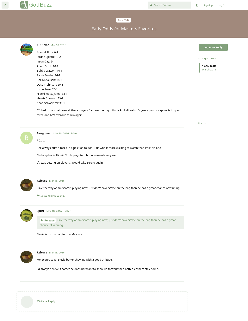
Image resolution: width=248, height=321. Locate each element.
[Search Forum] (169, 5)
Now (202, 123)
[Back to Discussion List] (5, 5)
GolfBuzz (40, 5)
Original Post (207, 58)
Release (49, 220)
